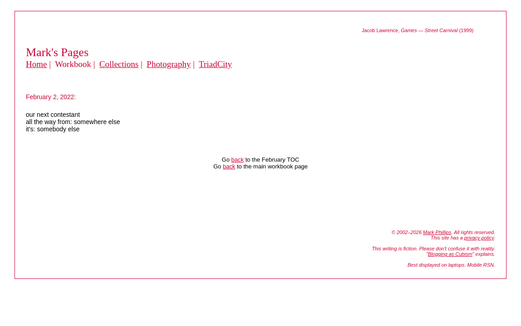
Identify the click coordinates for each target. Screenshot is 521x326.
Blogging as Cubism (450, 254)
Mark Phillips (437, 232)
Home (36, 64)
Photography (169, 64)
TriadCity (215, 64)
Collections (119, 64)
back (237, 159)
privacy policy (479, 237)
